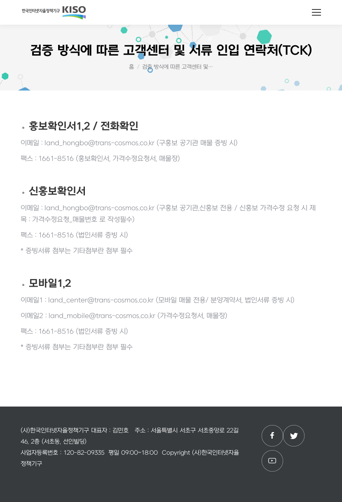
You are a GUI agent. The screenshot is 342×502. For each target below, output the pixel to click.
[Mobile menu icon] (316, 12)
